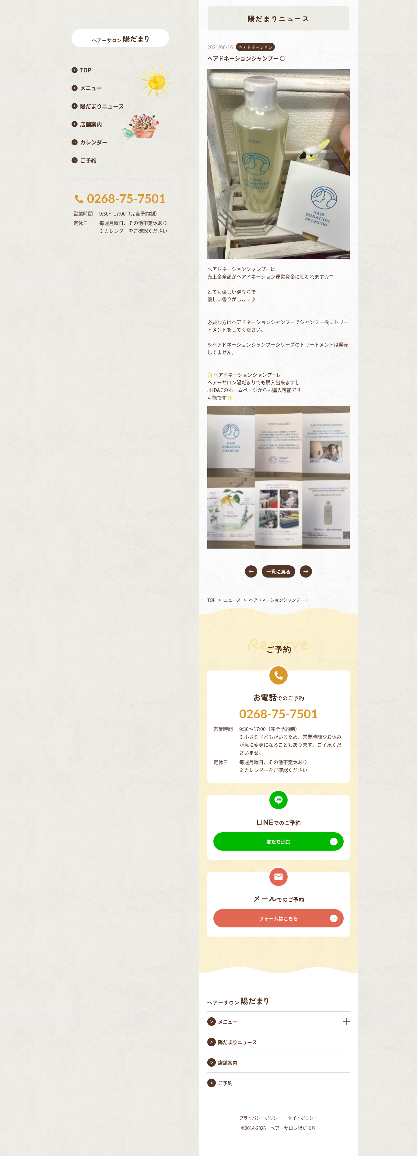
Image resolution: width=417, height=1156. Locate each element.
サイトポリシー (303, 1118)
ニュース (232, 600)
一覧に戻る (278, 571)
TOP (211, 600)
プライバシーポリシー (260, 1118)
